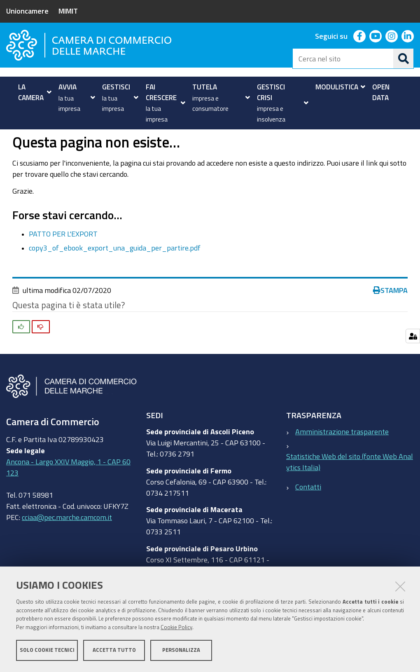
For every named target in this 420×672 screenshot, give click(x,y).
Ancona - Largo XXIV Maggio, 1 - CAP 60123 (68, 495)
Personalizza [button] (181, 650)
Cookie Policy (176, 627)
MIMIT (68, 10)
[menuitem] (32, 92)
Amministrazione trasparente (342, 459)
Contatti (308, 514)
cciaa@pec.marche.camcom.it (67, 545)
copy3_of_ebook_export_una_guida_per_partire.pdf (115, 275)
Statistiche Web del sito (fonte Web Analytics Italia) (349, 489)
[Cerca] (403, 58)
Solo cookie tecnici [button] (47, 650)
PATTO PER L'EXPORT (63, 261)
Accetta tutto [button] (114, 650)
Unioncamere (27, 10)
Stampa (390, 317)
